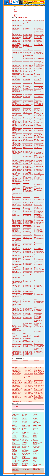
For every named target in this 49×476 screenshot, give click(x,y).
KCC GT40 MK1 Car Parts (25, 432)
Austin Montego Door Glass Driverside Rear (28, 115)
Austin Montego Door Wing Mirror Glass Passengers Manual (28, 140)
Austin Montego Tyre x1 (37, 318)
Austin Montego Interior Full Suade (38, 215)
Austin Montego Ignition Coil (37, 204)
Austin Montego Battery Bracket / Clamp (39, 47)
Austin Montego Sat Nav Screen (38, 250)
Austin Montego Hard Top (26, 183)
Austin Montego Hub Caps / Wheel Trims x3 (28, 202)
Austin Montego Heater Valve (26, 197)
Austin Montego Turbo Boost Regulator (27, 317)
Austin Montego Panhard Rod (26, 231)
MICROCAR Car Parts (25, 442)
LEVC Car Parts (14, 436)
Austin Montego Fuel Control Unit (27, 164)
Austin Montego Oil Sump (26, 229)
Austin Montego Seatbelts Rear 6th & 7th (28, 263)
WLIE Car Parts (24, 464)
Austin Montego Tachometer (26, 301)
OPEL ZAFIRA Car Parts (36, 447)
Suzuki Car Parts (35, 457)
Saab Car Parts (35, 454)
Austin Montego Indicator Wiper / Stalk (27, 211)
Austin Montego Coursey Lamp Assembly (39, 95)
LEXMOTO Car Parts (24, 436)
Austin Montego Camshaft (15, 78)
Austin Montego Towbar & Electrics (16, 313)
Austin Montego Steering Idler (16, 289)
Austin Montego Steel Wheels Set (27, 285)
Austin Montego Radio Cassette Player (27, 244)
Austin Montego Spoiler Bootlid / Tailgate (17, 281)
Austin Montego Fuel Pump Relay (38, 170)
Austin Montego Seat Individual (16, 255)
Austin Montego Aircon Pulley (15, 38)
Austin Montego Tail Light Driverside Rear (39, 301)
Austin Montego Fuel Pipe (26, 168)
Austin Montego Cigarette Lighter (27, 86)
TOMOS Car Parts (24, 459)
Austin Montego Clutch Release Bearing (28, 90)
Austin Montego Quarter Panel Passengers (17, 239)
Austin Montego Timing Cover (26, 309)
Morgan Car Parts (24, 444)
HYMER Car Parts (24, 428)
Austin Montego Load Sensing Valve (16, 222)
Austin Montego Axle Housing (15, 45)
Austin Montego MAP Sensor (37, 223)
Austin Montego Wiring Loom (15, 353)
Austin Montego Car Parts (22, 17)
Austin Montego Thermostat (26, 303)
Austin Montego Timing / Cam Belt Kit (27, 308)
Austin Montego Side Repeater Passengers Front (16, 271)
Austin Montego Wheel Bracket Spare (16, 330)
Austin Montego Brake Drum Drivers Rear (39, 65)
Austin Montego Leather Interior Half (16, 221)
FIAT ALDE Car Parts (24, 422)
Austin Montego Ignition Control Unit (27, 205)
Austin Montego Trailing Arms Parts (38, 396)
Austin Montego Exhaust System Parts (28, 381)
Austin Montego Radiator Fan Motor (27, 242)
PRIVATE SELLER (33, 5)
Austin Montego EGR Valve (37, 144)
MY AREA (41, 4)
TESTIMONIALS (38, 5)
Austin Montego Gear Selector (37, 173)
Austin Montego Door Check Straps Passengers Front (16, 113)
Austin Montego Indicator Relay (27, 208)
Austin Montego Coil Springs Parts (16, 373)
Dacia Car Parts (35, 417)
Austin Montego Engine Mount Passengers (28, 151)
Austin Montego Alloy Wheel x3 (38, 40)
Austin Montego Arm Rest (26, 43)
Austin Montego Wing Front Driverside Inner (28, 345)
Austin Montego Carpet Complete (16, 80)
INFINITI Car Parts (14, 429)
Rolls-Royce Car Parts (36, 453)
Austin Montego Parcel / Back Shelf (38, 231)
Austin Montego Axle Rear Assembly (38, 45)
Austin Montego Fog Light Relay (38, 161)
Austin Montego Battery (26, 47)
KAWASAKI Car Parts (15, 432)
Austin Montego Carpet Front (26, 80)
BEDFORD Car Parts (24, 414)
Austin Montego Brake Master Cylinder (17, 68)
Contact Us (15, 16)
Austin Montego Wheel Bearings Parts (28, 397)
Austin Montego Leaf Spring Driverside (17, 220)
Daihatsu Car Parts (24, 419)
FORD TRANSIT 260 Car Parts (37, 423)
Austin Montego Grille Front (15, 180)
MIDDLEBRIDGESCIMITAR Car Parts (37, 442)
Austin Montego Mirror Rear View (27, 225)
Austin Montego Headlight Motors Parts (28, 384)
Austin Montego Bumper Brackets (16, 73)
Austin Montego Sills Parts (37, 391)
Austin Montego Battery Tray (26, 49)
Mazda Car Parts (35, 439)
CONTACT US (43, 5)
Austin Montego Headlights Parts (16, 385)
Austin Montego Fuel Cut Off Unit (38, 164)
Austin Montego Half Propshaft (26, 180)
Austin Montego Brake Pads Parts (16, 371)
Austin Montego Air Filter (15, 29)
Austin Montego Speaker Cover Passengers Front (38, 276)
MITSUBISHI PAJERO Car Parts (16, 444)
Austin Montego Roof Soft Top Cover (38, 249)
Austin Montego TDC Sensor (15, 303)
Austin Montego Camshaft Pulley (38, 78)
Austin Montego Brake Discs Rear (16, 65)
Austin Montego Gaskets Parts (38, 383)
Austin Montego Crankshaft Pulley (38, 96)
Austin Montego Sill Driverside (37, 272)
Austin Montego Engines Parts (16, 381)
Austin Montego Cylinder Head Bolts (16, 104)
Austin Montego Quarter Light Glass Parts (17, 388)
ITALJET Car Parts (24, 430)
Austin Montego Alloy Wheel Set (38, 39)
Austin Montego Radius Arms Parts (16, 389)
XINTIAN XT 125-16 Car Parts (37, 464)
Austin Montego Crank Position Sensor (17, 96)
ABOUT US (25, 4)
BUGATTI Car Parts (35, 415)
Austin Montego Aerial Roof (15, 28)
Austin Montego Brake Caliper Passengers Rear (37, 61)
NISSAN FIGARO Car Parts (15, 445)
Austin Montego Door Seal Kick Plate (16, 129)
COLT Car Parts (24, 417)
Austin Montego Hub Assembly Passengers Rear (16, 199)
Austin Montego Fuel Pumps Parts (38, 382)
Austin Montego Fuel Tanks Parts (28, 383)
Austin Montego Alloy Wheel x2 (27, 40)
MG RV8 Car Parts (14, 442)
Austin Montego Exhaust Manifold (27, 156)
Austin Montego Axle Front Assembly (38, 44)
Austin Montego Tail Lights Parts (16, 395)
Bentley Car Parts (35, 414)
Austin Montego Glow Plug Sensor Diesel (28, 179)
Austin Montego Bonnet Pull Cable (27, 52)
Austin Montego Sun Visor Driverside (27, 295)
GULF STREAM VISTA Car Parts (26, 425)
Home (12, 6)
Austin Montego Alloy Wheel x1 (16, 40)
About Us (15, 10)
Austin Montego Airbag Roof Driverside (38, 34)
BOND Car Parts (24, 415)
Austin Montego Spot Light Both (27, 281)
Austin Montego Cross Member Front (38, 97)
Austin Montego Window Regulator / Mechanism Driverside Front (27, 336)
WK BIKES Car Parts (14, 464)
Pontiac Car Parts (14, 451)
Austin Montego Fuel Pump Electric (38, 169)
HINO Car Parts (35, 426)
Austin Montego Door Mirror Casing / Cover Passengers (38, 124)
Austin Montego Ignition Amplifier (16, 204)
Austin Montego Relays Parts (27, 389)
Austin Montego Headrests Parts (28, 385)
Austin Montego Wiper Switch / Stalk (38, 352)
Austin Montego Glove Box (37, 177)
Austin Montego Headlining (37, 191)
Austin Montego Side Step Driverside (16, 272)
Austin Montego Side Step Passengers (27, 272)
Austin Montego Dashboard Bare (27, 105)
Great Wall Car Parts (14, 425)
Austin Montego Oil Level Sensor (27, 228)
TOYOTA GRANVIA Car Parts (16, 460)
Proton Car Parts (35, 451)
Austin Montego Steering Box (37, 285)
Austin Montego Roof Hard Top (26, 247)
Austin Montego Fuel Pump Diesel (27, 169)
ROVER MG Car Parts (25, 454)
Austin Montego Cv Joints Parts (16, 374)
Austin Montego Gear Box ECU (27, 172)
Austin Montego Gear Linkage (16, 173)
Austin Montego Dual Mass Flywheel (16, 144)
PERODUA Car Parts (14, 449)
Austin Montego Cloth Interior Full (16, 88)
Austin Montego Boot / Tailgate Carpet (17, 53)
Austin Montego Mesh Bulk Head (16, 225)
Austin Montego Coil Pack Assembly (38, 91)
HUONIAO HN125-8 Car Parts (16, 428)
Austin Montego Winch (25, 331)
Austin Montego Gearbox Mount (27, 177)
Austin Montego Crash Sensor (26, 97)
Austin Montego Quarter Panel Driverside (39, 238)
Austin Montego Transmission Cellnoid (17, 317)
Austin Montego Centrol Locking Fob (16, 86)
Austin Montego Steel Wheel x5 (16, 285)
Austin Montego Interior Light (37, 216)
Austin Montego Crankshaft (26, 96)
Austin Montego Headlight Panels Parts (39, 384)
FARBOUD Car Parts (24, 421)
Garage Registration (16, 13)
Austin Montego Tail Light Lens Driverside (17, 302)
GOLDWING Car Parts (36, 424)
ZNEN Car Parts (35, 465)
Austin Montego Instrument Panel (27, 214)
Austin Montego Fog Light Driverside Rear (28, 160)
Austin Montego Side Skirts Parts (16, 391)
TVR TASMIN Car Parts (36, 461)
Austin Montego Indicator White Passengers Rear (16, 211)
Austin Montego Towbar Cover (26, 313)
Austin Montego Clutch (26, 88)
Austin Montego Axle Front (26, 44)
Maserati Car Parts (24, 439)
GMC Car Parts (24, 424)
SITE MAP (43, 4)
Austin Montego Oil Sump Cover (38, 229)
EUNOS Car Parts (14, 421)
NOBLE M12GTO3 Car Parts (36, 446)
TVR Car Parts (14, 461)
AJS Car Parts (35, 412)
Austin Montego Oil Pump (15, 229)
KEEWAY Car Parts (35, 432)
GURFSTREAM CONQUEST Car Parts (38, 425)
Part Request (15, 11)
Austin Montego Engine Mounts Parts (16, 380)
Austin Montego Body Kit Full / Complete (28, 50)
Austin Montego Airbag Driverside (16, 34)
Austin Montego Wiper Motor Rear (38, 351)
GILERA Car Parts (14, 424)
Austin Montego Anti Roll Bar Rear (16, 43)
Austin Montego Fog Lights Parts (28, 382)
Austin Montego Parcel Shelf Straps (38, 232)
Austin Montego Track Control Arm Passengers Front (16, 315)
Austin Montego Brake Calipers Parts (16, 370)
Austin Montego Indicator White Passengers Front (38, 210)
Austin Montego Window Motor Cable (38, 333)
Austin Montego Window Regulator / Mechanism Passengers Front (16, 339)
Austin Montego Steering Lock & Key (38, 289)
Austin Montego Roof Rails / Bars (27, 248)
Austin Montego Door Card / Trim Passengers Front (27, 110)
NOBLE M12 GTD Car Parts (36, 445)
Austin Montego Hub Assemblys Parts (39, 385)
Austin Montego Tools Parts (15, 396)
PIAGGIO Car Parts (35, 449)
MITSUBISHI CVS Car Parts (36, 443)
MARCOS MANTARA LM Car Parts (16, 439)
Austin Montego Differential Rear (27, 108)
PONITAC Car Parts (35, 450)
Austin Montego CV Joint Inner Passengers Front (37, 100)
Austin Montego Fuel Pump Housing (16, 170)
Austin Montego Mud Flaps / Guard (16, 226)
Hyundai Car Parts (35, 428)
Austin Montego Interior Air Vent (16, 215)
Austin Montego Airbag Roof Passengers (17, 35)
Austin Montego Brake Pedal (15, 69)
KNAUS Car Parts (35, 433)
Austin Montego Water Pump (37, 322)
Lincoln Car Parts (35, 437)
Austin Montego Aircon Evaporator (27, 37)
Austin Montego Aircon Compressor (27, 36)
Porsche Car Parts (24, 451)
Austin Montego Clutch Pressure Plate (17, 90)
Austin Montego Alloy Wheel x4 (16, 41)
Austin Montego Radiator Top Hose (38, 243)
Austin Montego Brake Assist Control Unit (28, 60)
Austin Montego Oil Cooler (37, 226)
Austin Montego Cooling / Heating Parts (28, 373)
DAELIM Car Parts (14, 418)
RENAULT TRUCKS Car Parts (37, 452)
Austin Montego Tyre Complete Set (27, 318)
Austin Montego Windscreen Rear (38, 341)
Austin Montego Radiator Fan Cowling (38, 240)
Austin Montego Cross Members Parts (39, 373)
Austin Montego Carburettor (26, 79)
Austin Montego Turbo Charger (37, 317)
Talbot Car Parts (35, 458)
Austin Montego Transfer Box (37, 316)
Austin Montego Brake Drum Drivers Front (28, 65)
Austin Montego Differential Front (16, 108)
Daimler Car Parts (35, 419)
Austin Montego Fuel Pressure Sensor (17, 169)
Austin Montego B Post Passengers (27, 46)
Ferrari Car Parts (35, 421)
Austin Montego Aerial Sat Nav (37, 28)
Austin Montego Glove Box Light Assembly (28, 178)
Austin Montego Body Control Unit (16, 50)
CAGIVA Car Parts (14, 416)
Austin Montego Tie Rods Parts (38, 395)
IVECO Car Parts (35, 430)
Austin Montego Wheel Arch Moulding (16, 326)
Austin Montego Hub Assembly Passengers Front (37, 198)
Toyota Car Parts (35, 459)
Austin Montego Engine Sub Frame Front (17, 152)
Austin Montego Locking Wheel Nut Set (28, 222)
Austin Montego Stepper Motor (16, 293)
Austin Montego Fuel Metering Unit (16, 168)
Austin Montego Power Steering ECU (16, 235)
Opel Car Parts (24, 447)
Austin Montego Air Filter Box (26, 29)
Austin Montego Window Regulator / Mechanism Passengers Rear (27, 339)
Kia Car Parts (23, 433)
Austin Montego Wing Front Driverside (27, 344)
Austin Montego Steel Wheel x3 (27, 284)
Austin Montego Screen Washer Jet (38, 251)
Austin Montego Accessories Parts (16, 368)
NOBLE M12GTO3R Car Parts (16, 447)
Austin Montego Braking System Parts (39, 371)
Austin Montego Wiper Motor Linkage (27, 351)
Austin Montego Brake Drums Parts (38, 370)
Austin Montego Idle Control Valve (27, 203)
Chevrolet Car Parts (35, 416)
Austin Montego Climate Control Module (17, 87)
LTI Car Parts (13, 438)
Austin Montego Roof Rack (15, 248)
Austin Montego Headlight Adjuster (27, 184)
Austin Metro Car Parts (26, 469)
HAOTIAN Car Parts (14, 426)
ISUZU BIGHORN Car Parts (15, 430)
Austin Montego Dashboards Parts (38, 374)
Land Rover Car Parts (24, 435)
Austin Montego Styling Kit (15, 295)
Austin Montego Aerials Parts (27, 368)
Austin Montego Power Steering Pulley (38, 235)
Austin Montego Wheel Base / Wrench (27, 326)
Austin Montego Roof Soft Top (16, 249)
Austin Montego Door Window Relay (38, 136)
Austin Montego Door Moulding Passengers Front (38, 125)
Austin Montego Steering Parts (16, 393)
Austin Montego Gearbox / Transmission (28, 174)
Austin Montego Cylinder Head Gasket (38, 104)
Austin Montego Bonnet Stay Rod (38, 52)
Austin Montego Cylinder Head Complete (28, 104)
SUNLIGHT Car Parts (14, 457)
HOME (23, 4)
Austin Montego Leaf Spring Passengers (28, 220)
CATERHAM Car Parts (25, 416)
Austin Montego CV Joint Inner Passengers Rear (16, 102)
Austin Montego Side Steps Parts (28, 391)
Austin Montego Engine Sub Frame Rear (28, 152)
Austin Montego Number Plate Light (27, 226)
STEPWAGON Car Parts (25, 456)
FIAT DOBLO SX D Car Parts (36, 422)
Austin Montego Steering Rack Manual (17, 290)
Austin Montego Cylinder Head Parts (28, 374)
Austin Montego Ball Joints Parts (28, 369)
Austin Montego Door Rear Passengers (17, 128)
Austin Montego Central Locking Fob (27, 83)
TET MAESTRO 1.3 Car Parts (16, 459)
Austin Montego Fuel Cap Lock (16, 163)
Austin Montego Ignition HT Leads (38, 205)
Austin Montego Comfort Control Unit (27, 94)
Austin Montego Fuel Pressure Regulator (39, 168)
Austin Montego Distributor (37, 108)
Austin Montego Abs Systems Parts (38, 367)
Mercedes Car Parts (35, 440)
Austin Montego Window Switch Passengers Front (27, 340)
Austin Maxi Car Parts (15, 469)
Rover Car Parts (14, 454)
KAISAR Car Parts (35, 431)
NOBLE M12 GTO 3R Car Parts (16, 446)
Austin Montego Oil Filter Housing (16, 228)
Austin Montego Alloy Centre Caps (27, 39)
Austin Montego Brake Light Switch (27, 67)
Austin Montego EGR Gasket (26, 144)
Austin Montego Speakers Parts (27, 392)
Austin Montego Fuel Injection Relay (38, 166)
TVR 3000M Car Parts (24, 461)
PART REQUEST (29, 4)
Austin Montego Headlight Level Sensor (28, 187)
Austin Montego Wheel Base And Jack (38, 326)
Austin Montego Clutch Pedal (37, 89)
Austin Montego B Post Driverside (16, 46)
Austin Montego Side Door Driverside (27, 268)
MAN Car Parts (24, 438)
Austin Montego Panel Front (15, 231)
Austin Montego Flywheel (37, 159)
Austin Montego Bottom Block (15, 60)
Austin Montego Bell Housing (37, 49)
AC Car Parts (23, 412)
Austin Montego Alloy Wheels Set (38, 41)
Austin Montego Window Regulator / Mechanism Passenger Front (27, 337)
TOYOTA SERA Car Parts (25, 460)
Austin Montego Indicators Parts (16, 386)
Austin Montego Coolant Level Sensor (27, 95)
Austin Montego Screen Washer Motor (17, 252)
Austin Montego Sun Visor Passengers (38, 295)
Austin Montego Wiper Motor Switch (27, 352)
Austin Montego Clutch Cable (15, 89)
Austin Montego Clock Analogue (27, 87)
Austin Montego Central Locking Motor (38, 83)
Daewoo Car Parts (24, 418)
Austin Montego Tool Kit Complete (38, 309)
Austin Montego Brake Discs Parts (28, 370)
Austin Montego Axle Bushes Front (16, 44)
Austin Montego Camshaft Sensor (16, 79)
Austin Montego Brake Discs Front (38, 64)
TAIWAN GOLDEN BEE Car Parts (26, 458)
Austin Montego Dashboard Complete (38, 105)
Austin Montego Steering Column (16, 286)
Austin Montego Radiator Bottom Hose (38, 239)
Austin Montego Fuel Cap (37, 162)
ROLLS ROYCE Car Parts (15, 453)
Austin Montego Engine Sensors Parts (28, 380)
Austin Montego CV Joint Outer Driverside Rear (38, 102)
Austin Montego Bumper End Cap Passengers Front (27, 76)
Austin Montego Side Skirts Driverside (27, 271)
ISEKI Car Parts (24, 429)
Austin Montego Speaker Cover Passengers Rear (16, 278)
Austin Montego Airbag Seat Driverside (27, 35)
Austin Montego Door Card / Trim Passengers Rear (38, 110)
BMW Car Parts (14, 415)
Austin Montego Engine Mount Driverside (17, 151)
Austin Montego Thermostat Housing (38, 303)
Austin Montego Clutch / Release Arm (38, 88)
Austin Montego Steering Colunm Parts (28, 393)
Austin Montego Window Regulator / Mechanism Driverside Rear (16, 337)
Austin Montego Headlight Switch (16, 191)
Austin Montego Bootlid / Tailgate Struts (17, 58)
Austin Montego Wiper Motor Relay (16, 352)
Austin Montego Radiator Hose (16, 243)
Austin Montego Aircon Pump (26, 38)
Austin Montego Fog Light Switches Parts (17, 382)
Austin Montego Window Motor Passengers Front (37, 334)
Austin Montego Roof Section (37, 248)
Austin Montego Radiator (26, 239)
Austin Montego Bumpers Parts (27, 372)
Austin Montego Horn (36, 197)
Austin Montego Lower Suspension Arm (17, 223)
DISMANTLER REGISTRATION (35, 4)
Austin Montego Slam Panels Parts (16, 392)
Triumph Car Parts (35, 460)
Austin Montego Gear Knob (37, 172)
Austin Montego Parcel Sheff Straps (16, 232)
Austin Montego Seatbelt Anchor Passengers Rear (27, 259)
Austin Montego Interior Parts (37, 386)
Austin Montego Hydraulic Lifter (16, 203)
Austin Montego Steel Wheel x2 (16, 284)
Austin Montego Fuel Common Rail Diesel (17, 164)
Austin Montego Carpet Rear (37, 80)
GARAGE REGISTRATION (27, 5)
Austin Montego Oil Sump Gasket (16, 230)
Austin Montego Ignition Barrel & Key (27, 204)
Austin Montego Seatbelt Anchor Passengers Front (16, 259)
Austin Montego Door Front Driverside (38, 113)
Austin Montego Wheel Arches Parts (16, 397)
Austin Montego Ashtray (37, 43)
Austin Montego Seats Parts (27, 390)
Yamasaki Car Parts (24, 465)
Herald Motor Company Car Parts (26, 426)
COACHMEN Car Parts (15, 417)
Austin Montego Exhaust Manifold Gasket (39, 156)
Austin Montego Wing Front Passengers (39, 345)
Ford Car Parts (14, 423)
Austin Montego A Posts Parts (16, 367)
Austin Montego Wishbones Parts (28, 401)
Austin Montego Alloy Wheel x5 (27, 41)
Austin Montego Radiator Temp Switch (27, 243)
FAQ (40, 5)
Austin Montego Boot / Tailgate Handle (27, 53)
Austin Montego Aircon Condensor (38, 36)
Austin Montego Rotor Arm (15, 250)
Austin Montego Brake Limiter (37, 67)
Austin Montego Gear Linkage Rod (27, 173)
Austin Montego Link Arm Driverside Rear (28, 221)
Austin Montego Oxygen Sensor (38, 230)
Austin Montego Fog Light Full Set (38, 160)
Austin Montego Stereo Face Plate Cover (28, 293)
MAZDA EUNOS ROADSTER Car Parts (27, 440)
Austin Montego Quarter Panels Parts (28, 388)
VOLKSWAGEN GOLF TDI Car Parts (26, 463)
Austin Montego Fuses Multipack (16, 172)
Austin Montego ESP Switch (15, 153)
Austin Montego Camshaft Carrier (27, 78)
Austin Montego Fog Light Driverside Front (17, 160)
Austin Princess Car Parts (15, 406)
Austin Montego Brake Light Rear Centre (17, 67)
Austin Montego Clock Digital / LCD (38, 87)
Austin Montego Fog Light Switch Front (17, 162)
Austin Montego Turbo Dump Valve (16, 318)
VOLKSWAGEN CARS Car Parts (16, 463)
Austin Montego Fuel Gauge (26, 166)
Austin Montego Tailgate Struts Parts (28, 395)
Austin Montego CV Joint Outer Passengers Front (16, 103)
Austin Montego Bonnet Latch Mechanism (17, 52)
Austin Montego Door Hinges (26, 121)
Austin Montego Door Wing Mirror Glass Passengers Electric (17, 140)
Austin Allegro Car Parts (15, 468)
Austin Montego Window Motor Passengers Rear (16, 336)
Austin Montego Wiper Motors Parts (16, 401)
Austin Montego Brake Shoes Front (38, 69)
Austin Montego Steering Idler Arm (27, 289)
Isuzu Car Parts (35, 429)
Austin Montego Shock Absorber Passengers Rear (16, 268)
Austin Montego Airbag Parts (37, 368)
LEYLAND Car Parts (14, 437)
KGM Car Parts (14, 433)
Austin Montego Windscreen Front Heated (17, 341)
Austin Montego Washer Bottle (16, 322)
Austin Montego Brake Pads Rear (38, 68)
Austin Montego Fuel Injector (15, 167)
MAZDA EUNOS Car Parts (15, 440)
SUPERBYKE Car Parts (25, 457)
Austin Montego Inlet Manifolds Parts (28, 386)
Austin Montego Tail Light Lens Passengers (28, 302)
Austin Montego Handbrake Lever (16, 183)
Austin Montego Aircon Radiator (38, 38)
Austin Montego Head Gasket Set (16, 184)
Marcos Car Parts (35, 438)
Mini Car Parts (14, 443)
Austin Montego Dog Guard (26, 109)
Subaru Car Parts (35, 456)
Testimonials (15, 14)
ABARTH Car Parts (14, 412)
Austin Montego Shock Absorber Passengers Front (38, 267)
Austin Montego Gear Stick (15, 174)
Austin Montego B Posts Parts (16, 369)
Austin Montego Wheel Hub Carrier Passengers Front (38, 330)
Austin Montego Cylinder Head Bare (38, 103)
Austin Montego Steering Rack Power (27, 290)
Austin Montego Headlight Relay (27, 190)
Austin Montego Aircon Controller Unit (16, 37)
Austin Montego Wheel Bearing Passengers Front (38, 327)
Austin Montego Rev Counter (37, 245)
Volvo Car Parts (35, 463)
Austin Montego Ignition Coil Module (16, 205)
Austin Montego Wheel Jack (15, 331)
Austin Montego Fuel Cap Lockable (27, 163)
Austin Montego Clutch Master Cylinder (28, 89)
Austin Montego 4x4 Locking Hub (16, 20)
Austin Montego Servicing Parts (38, 390)
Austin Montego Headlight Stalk (38, 190)
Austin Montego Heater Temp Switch (16, 197)
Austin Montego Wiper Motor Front (16, 351)
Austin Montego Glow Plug (37, 178)
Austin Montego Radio (15, 244)
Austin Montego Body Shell (37, 50)
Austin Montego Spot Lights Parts (38, 392)
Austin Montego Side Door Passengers (38, 268)
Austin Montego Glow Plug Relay (16, 179)
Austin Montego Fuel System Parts (16, 383)
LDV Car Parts (35, 435)
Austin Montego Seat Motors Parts (38, 389)
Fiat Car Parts (14, 422)
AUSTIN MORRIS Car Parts (15, 414)
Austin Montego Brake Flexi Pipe (38, 66)
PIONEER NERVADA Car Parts (26, 450)
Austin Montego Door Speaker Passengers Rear (37, 133)
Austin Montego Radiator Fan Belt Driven (28, 240)
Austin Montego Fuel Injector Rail (38, 167)
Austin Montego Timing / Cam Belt (16, 308)
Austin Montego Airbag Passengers (27, 34)
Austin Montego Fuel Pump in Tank (27, 170)
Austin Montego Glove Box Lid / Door (16, 178)
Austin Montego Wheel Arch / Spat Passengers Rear (38, 325)
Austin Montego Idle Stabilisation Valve (38, 203)
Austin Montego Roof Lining (37, 247)
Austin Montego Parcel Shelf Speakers (27, 232)
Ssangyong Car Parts (14, 456)
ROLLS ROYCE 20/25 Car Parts (26, 453)
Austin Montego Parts (15, 360)
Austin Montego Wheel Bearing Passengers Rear (16, 329)
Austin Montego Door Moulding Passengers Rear (16, 127)
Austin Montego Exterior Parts (38, 381)
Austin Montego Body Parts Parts (38, 369)
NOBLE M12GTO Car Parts (25, 446)
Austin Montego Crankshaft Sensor (16, 97)
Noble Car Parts (24, 445)
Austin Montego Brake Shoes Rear (16, 70)
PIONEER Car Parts (14, 450)
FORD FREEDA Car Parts (25, 423)
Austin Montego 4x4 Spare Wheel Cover (39, 20)
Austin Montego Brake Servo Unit (27, 69)
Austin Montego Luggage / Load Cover (27, 223)
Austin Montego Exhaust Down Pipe (38, 153)
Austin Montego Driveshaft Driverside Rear (17, 143)
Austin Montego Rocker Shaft (15, 247)
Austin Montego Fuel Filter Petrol (16, 166)
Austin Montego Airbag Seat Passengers (39, 35)
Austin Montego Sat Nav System (27, 251)
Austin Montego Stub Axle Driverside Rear (17, 294)
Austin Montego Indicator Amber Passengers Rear (16, 208)
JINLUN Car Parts (14, 431)
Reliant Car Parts (14, 452)
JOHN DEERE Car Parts (25, 431)
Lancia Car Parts (14, 435)
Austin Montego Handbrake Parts (16, 384)
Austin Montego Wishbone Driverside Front (28, 353)
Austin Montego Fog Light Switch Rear (27, 162)
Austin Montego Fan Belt (15, 159)
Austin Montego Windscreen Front (38, 340)
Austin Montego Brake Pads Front (27, 68)
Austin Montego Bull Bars (37, 71)
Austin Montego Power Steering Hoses (27, 235)
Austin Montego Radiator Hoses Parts (39, 388)
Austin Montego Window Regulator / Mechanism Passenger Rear (38, 337)
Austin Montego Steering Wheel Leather (39, 290)
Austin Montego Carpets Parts (38, 372)
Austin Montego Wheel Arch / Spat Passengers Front (27, 325)
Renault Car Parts (24, 452)
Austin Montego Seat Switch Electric (16, 258)
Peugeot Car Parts (24, 449)
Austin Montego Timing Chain (15, 309)
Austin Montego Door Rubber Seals (38, 128)
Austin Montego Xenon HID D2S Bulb (16, 356)
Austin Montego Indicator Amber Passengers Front (38, 207)
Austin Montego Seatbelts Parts (16, 390)
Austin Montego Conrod (15, 95)
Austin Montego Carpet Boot (37, 79)
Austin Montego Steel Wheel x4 (38, 284)
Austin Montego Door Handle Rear (16, 121)
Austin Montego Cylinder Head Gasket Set (17, 105)
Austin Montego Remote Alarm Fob (27, 245)
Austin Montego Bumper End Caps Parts (17, 372)
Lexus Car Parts (35, 436)
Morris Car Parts (35, 444)
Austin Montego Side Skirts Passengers (39, 271)
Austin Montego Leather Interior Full (38, 220)
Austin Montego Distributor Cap (16, 109)
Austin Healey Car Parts (26, 468)
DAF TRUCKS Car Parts (15, 419)
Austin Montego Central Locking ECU (16, 83)
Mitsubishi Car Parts (24, 443)
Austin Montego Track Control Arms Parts (29, 396)
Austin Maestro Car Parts (36, 468)
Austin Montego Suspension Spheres (16, 301)
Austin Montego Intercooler (37, 214)
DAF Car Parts (35, 418)
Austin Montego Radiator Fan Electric (16, 242)
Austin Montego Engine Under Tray (38, 152)
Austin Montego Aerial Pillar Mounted (38, 27)
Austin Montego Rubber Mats (26, 250)
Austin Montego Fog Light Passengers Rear (28, 161)
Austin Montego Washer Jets (26, 322)
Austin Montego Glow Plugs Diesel (38, 179)
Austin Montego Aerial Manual (16, 27)
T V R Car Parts (14, 458)
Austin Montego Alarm (15, 39)
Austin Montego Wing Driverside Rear (17, 344)
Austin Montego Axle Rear (26, 45)
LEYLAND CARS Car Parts (25, 437)
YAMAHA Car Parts (14, 465)
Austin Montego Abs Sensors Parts (28, 367)
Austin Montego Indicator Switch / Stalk (38, 208)
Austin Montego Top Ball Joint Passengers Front (37, 310)
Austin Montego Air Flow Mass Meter (38, 29)
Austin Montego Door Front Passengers (28, 114)
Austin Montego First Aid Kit (26, 159)
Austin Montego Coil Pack (26, 91)
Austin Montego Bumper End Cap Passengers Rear (38, 76)
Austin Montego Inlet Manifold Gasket (38, 211)
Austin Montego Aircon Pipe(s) (37, 37)
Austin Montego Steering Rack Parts (38, 393)
